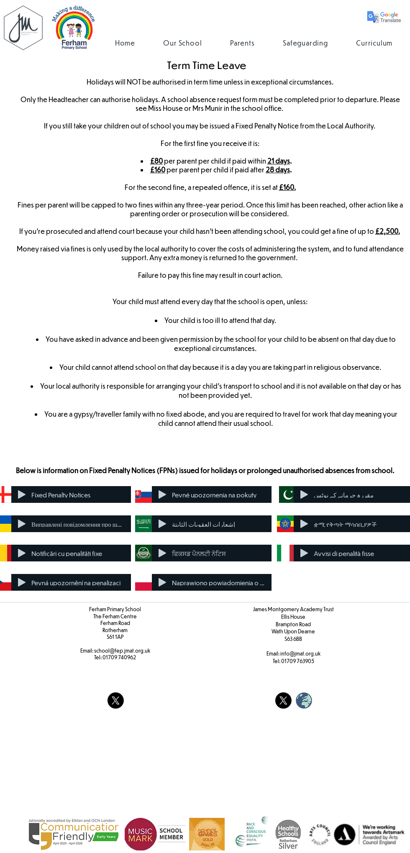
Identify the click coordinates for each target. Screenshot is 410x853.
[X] (116, 700)
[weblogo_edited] (304, 700)
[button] (182, 43)
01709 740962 (119, 657)
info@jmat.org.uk (300, 653)
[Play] (22, 494)
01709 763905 (297, 661)
